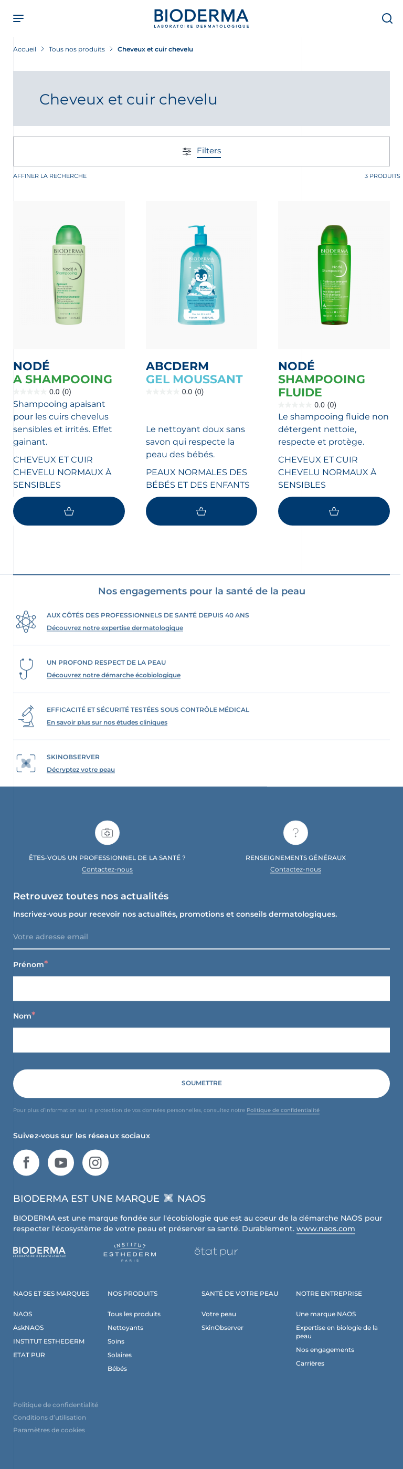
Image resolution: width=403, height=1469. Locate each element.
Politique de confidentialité (283, 1121)
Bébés (117, 1379)
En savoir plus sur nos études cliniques (107, 733)
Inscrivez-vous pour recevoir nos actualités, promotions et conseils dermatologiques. (175, 925)
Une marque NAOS (326, 1325)
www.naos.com (325, 1239)
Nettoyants (125, 1338)
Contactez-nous (107, 880)
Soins (116, 1352)
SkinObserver (222, 1338)
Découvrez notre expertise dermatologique (115, 639)
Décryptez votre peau (81, 780)
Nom (24, 1027)
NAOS (22, 1325)
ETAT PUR (29, 1366)
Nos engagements (325, 1361)
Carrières (310, 1374)
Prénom (30, 975)
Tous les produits (134, 1325)
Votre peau (219, 1325)
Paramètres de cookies (49, 1441)
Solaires (120, 1366)
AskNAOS (28, 1338)
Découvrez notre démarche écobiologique (114, 686)
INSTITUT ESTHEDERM (48, 1352)
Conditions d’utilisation (49, 1428)
